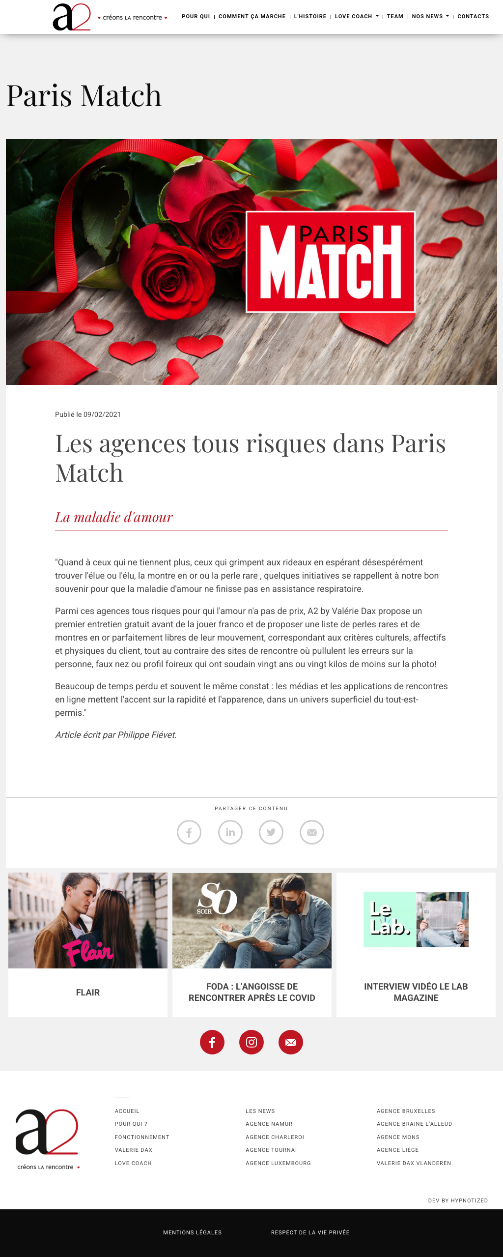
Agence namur (269, 1124)
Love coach (133, 1163)
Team (395, 16)
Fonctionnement (142, 1137)
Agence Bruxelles (406, 1111)
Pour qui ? (131, 1124)
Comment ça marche (252, 16)
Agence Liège (398, 1150)
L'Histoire (310, 16)
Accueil (127, 1111)
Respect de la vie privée (310, 1232)
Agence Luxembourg (278, 1163)
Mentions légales (192, 1232)
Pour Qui (196, 16)
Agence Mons (398, 1137)
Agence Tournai (271, 1150)
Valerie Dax (134, 1150)
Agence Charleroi (275, 1137)
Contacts (473, 16)
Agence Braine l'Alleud (414, 1124)
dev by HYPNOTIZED (458, 1201)
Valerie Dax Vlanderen (414, 1163)
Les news (260, 1111)
